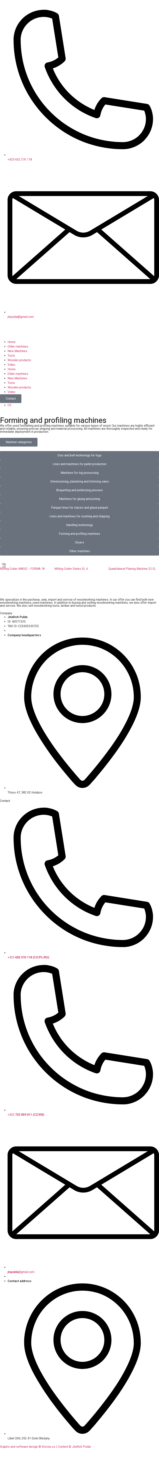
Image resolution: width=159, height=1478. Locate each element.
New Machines (17, 351)
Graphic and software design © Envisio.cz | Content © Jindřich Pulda (45, 1446)
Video (11, 364)
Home (12, 342)
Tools (11, 355)
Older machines (18, 346)
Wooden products (19, 360)
